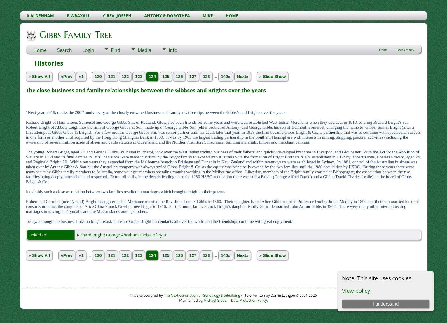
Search (64, 50)
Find (115, 50)
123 (138, 76)
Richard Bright (90, 235)
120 (98, 76)
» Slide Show (272, 76)
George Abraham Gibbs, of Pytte (136, 235)
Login (89, 50)
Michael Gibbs (214, 300)
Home (40, 50)
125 (165, 76)
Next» (243, 76)
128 (206, 76)
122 (125, 76)
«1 (81, 76)
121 (111, 76)
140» (226, 76)
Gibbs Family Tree (75, 34)
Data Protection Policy (249, 300)
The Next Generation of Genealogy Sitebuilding (202, 295)
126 (179, 76)
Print (383, 49)
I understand (386, 303)
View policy (356, 290)
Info (173, 50)
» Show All (39, 76)
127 (192, 76)
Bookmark (405, 49)
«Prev (67, 76)
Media (144, 50)
